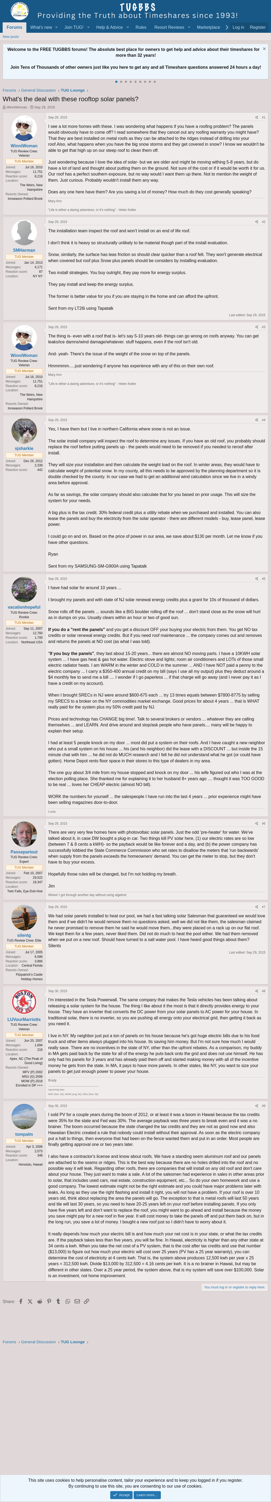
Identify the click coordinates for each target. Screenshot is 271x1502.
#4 (263, 420)
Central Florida (32, 965)
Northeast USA (32, 642)
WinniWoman (17, 107)
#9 (263, 1106)
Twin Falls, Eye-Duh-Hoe (25, 891)
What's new (41, 27)
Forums (14, 27)
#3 (263, 327)
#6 (263, 823)
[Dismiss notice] (263, 49)
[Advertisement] (135, 1411)
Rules (141, 27)
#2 (263, 222)
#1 (263, 117)
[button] (56, 27)
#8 (263, 991)
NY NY (38, 276)
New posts (11, 37)
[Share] (256, 118)
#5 (263, 579)
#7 (263, 907)
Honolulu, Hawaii (31, 1164)
